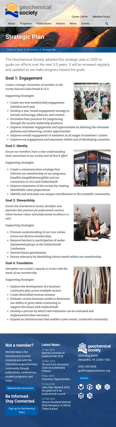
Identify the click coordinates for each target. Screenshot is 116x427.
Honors (60, 23)
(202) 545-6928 (87, 366)
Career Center (80, 16)
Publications (44, 23)
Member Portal (101, 16)
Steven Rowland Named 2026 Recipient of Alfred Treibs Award (56, 405)
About (11, 23)
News (73, 23)
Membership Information (20, 388)
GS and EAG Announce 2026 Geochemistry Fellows (55, 367)
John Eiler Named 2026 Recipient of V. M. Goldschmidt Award (56, 390)
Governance (32, 49)
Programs (26, 23)
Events (85, 23)
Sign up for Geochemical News (22, 410)
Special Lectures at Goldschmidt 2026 (53, 354)
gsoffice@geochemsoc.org (94, 370)
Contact (84, 378)
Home (10, 49)
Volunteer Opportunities (56, 379)
